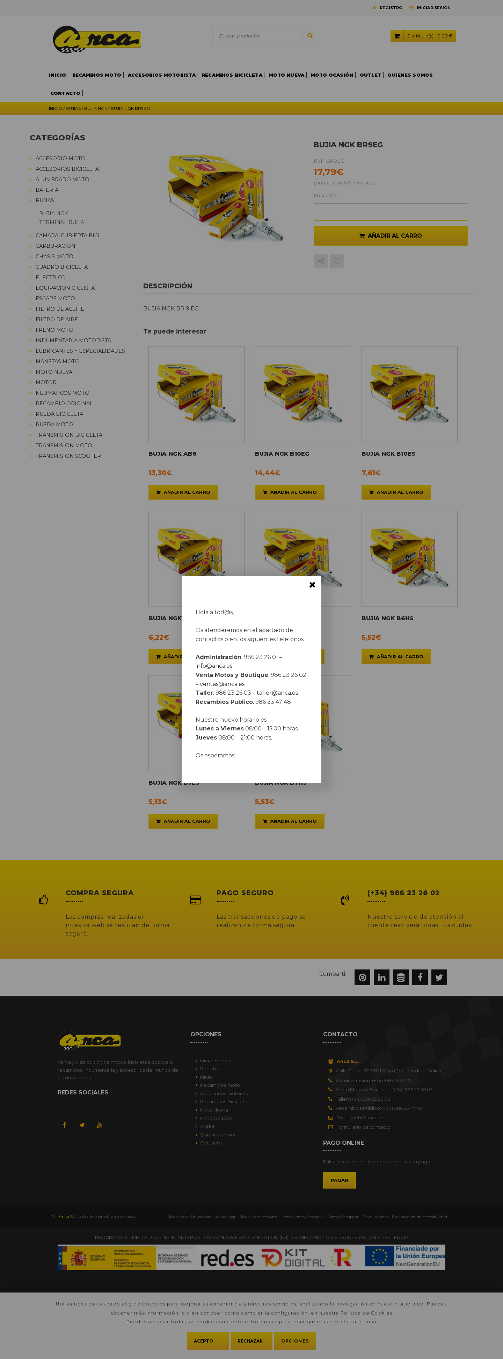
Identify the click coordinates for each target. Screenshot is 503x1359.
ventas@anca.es (222, 684)
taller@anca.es (277, 692)
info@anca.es (214, 666)
